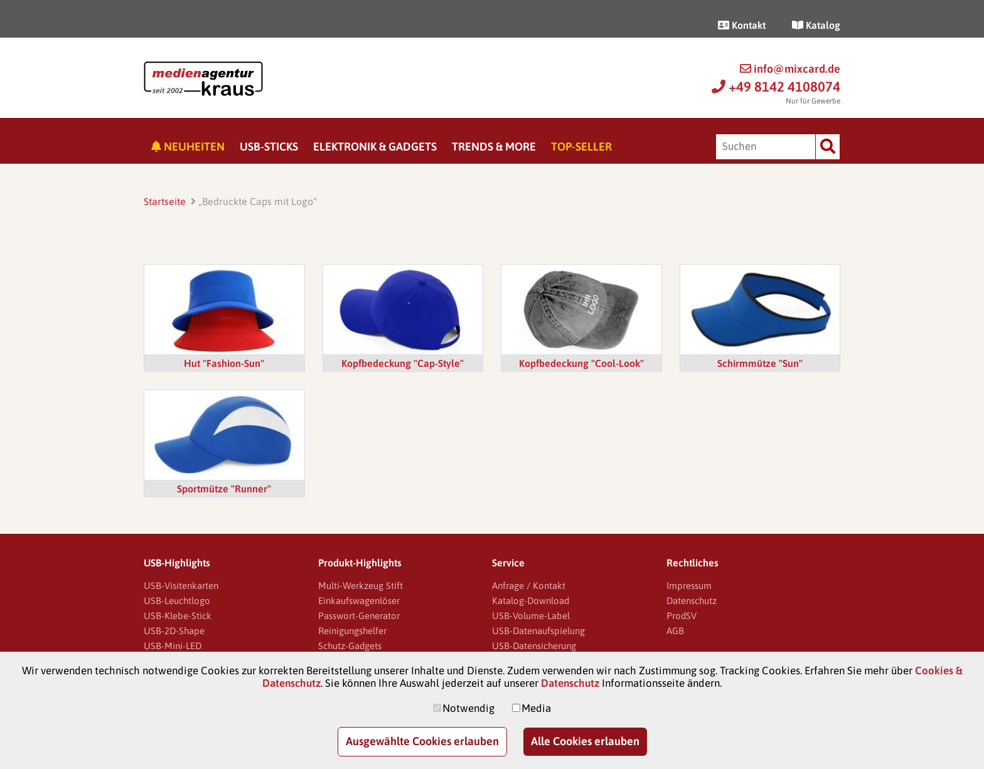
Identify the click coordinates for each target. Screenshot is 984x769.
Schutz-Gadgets (350, 645)
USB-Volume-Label (531, 615)
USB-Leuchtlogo (177, 600)
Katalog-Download (530, 600)
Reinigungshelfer (352, 630)
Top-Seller (581, 146)
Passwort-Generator (359, 615)
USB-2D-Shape (174, 630)
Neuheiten (188, 146)
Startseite (165, 201)
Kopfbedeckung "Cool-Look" (581, 363)
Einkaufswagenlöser (359, 600)
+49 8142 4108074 (776, 86)
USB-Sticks (269, 146)
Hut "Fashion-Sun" (224, 363)
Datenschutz (691, 600)
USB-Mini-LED (172, 645)
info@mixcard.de (790, 68)
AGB (675, 630)
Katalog (816, 25)
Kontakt (742, 25)
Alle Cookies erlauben (585, 741)
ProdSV (681, 615)
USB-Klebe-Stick (177, 615)
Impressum (689, 585)
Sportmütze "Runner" (224, 488)
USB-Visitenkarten (181, 585)
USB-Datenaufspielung (538, 630)
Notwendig (468, 708)
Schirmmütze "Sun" (760, 363)
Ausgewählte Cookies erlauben (422, 741)
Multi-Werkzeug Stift (360, 585)
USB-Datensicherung (534, 645)
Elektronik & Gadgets (375, 146)
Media (536, 708)
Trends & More (494, 146)
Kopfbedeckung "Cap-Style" (402, 363)
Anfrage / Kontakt (528, 585)
